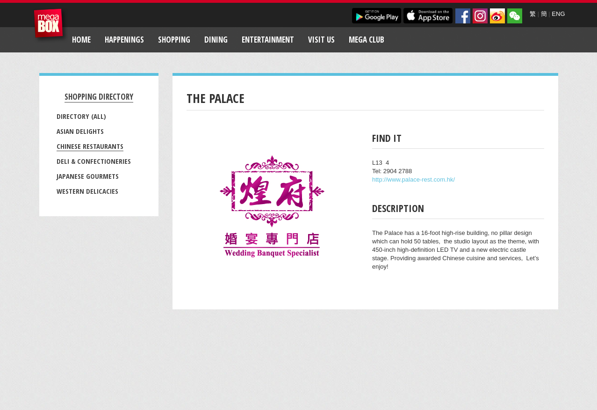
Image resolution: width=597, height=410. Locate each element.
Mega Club (366, 39)
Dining (216, 39)
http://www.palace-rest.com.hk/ (413, 179)
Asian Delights (80, 131)
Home (81, 39)
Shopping (174, 39)
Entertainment (268, 39)
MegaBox (50, 25)
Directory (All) (81, 116)
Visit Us (321, 39)
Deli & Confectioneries (94, 161)
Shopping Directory (99, 96)
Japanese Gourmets (88, 176)
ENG (558, 13)
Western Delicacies (87, 191)
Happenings (124, 39)
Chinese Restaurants (90, 146)
